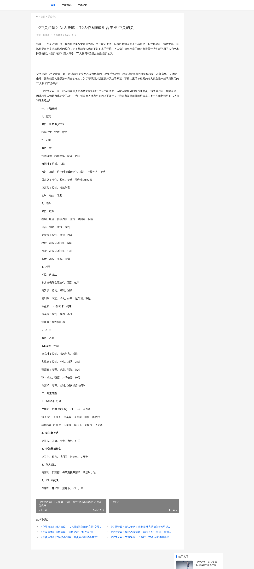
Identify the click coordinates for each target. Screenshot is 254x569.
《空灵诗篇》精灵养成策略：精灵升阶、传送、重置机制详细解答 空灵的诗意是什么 (131, 531)
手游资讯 (66, 5)
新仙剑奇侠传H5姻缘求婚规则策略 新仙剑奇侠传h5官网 (207, 199)
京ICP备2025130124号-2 (76, 564)
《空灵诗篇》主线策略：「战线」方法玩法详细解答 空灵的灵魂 (131, 537)
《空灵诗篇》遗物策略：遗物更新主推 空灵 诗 (66, 531)
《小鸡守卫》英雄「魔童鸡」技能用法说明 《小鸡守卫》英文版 (207, 137)
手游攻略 (82, 5)
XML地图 (91, 564)
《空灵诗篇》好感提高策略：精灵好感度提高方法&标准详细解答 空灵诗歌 (68, 537)
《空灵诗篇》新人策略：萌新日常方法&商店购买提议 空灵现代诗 (131, 526)
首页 (53, 5)
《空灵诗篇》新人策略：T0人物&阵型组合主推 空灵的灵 (68, 526)
